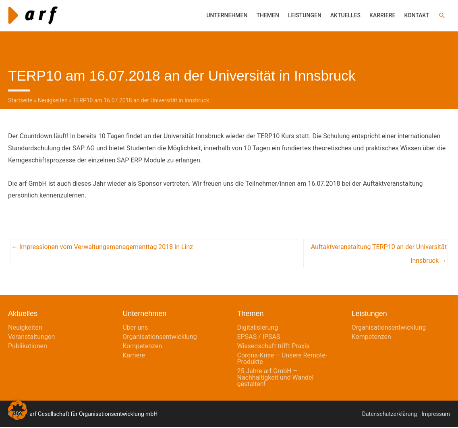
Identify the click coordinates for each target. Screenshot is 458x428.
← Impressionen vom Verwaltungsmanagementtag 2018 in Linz (102, 247)
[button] (442, 15)
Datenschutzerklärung (389, 414)
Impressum (436, 414)
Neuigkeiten (53, 101)
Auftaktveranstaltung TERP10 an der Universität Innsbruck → (379, 250)
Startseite (20, 101)
